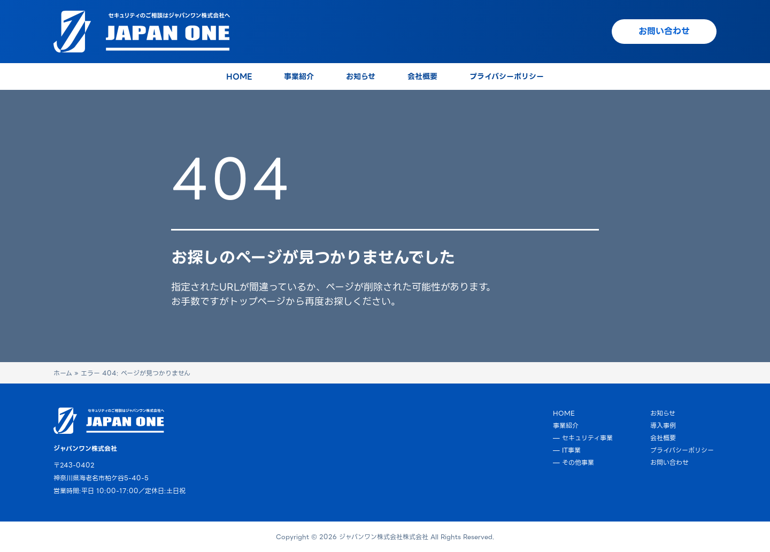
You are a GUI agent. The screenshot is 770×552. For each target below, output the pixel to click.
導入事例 (663, 425)
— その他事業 (573, 462)
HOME (564, 413)
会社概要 (663, 438)
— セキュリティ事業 (583, 438)
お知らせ (662, 413)
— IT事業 (567, 450)
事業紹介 (566, 425)
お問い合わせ (669, 462)
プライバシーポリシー (682, 450)
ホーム (62, 373)
